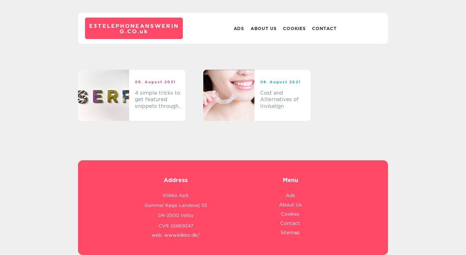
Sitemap (290, 232)
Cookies (294, 28)
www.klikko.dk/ (182, 235)
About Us (264, 28)
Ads (239, 28)
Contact (324, 28)
